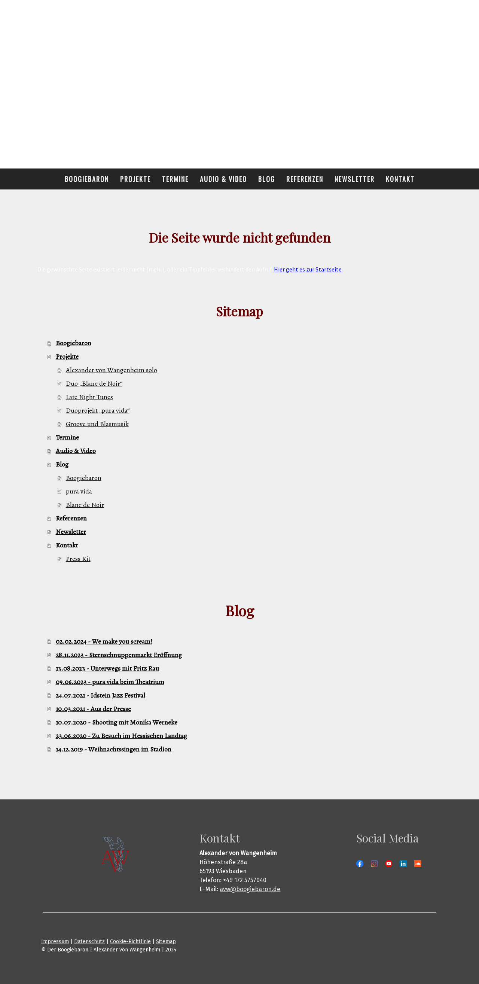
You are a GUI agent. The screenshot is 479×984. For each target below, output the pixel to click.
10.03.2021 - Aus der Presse (93, 708)
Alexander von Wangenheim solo (111, 369)
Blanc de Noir (85, 504)
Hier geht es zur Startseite (308, 269)
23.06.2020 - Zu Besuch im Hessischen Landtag (121, 735)
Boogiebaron (87, 179)
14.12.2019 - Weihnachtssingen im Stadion (113, 749)
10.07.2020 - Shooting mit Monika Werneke (116, 722)
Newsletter (355, 179)
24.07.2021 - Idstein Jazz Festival (100, 695)
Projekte (135, 179)
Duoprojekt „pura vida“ (97, 410)
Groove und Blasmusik (97, 423)
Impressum (55, 941)
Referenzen (304, 179)
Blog (266, 179)
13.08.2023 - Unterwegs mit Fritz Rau (107, 668)
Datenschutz (89, 941)
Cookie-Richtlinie (130, 941)
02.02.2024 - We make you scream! (104, 641)
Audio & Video (223, 179)
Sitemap (166, 941)
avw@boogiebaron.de (250, 889)
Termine (175, 179)
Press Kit (78, 558)
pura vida (79, 491)
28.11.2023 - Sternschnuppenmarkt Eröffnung (119, 654)
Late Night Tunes (89, 396)
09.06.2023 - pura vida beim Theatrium (110, 681)
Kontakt (400, 179)
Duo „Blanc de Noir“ (94, 383)
